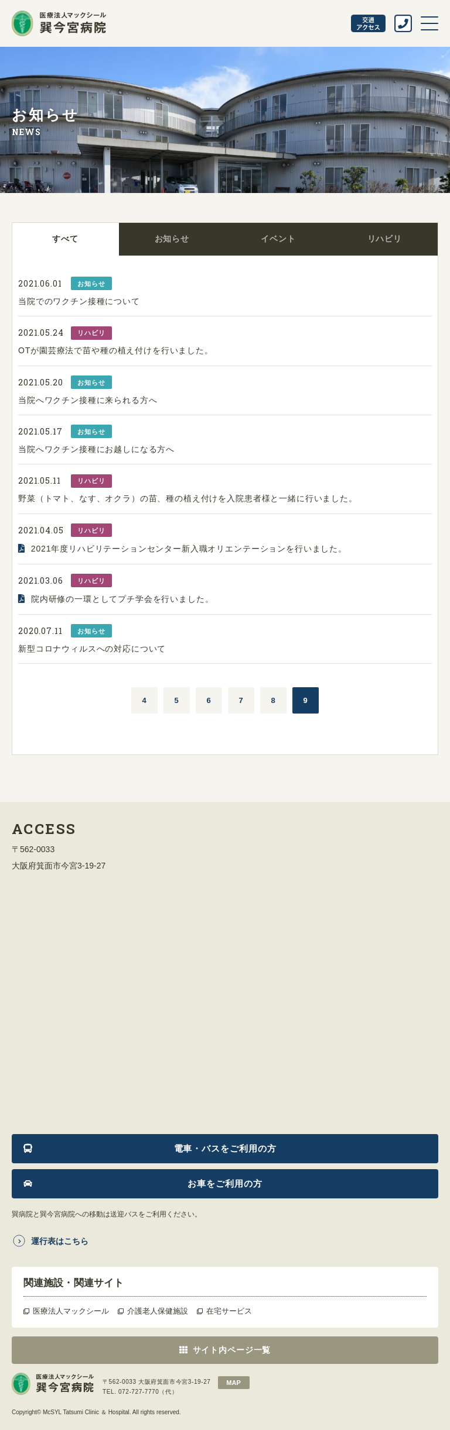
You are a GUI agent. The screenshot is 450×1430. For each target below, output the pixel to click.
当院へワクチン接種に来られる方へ (87, 400)
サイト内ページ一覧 (232, 1350)
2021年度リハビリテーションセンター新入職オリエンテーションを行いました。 (189, 548)
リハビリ (384, 238)
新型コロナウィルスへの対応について (92, 648)
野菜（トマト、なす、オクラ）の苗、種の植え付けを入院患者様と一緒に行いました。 (187, 498)
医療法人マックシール (71, 1311)
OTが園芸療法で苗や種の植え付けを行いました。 (115, 350)
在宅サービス (229, 1311)
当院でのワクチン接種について (79, 301)
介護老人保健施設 (157, 1311)
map (233, 1382)
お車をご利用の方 (225, 1183)
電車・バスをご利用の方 (225, 1148)
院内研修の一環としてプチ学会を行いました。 (122, 599)
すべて (65, 238)
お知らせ (172, 238)
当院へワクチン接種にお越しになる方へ (96, 449)
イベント (278, 238)
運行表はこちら (59, 1241)
